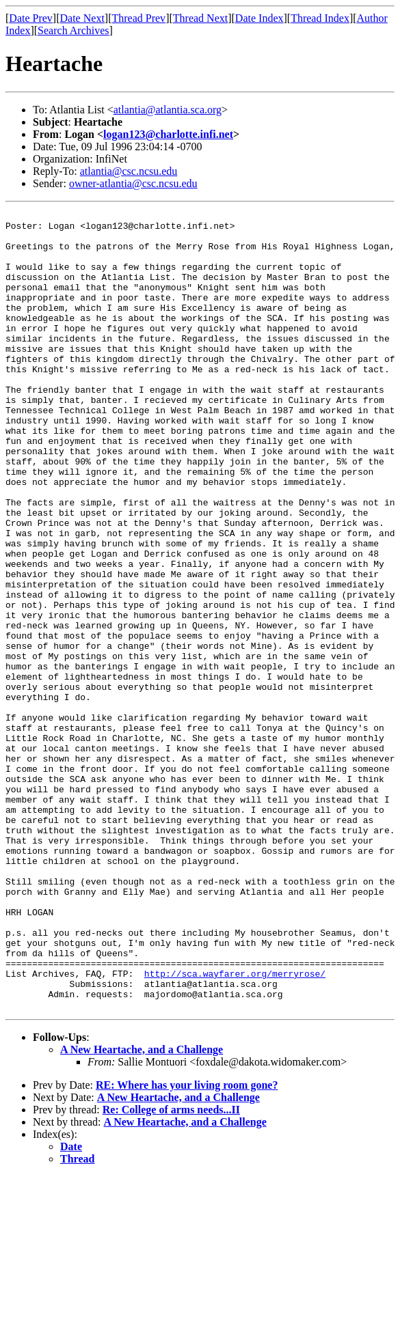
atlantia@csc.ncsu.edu (129, 171)
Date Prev (31, 18)
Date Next (82, 18)
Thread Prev (138, 18)
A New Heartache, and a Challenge (141, 1209)
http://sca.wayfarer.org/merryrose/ (234, 1127)
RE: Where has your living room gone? (187, 1245)
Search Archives (73, 30)
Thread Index (320, 18)
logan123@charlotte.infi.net (168, 134)
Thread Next (200, 18)
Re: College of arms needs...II (171, 1269)
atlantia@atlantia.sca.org (168, 109)
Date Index (259, 18)
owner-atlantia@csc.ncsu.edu (133, 183)
